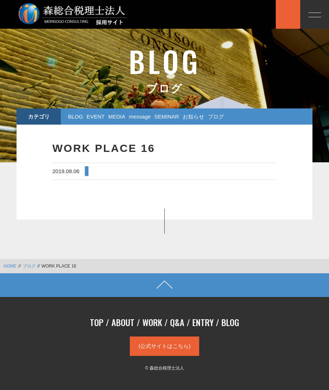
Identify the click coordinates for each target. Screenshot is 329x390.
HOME (10, 266)
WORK (152, 322)
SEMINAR (166, 116)
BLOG (75, 116)
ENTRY (203, 322)
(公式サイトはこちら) (164, 346)
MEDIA (116, 116)
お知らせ (193, 116)
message (140, 116)
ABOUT (122, 322)
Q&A (177, 322)
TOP (97, 322)
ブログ (216, 116)
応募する (255, 13)
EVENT (96, 116)
